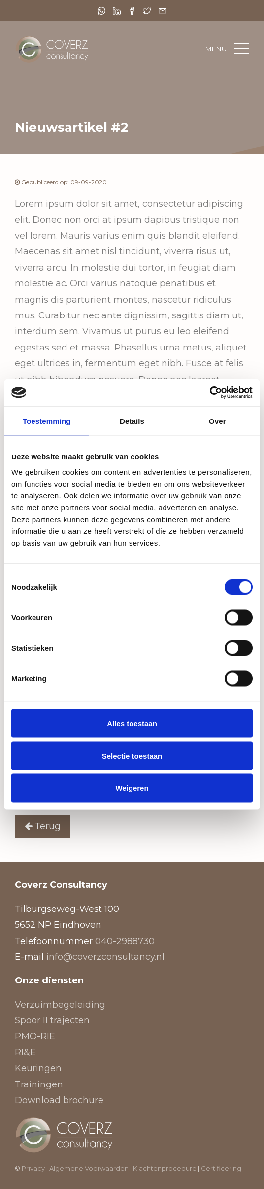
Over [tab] (217, 421)
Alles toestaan (132, 723)
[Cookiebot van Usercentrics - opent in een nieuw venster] (209, 392)
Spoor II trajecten (52, 1020)
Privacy (33, 1168)
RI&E (25, 1052)
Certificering (221, 1168)
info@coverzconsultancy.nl (105, 956)
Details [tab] (132, 421)
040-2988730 (125, 941)
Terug (43, 826)
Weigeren (131, 788)
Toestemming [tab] (47, 421)
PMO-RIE (35, 1036)
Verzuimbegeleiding (60, 1004)
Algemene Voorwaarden (89, 1168)
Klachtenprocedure (165, 1168)
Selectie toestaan (132, 755)
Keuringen (38, 1068)
